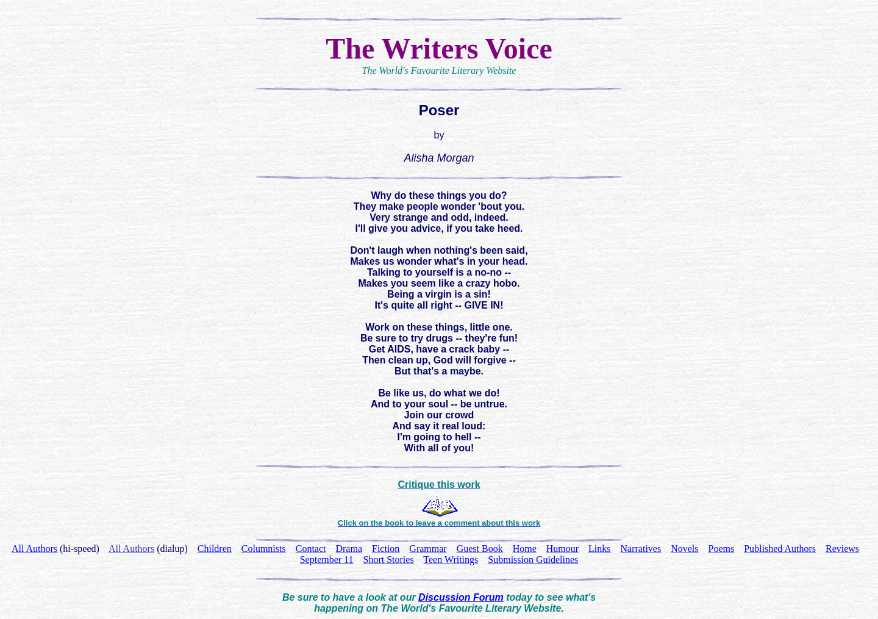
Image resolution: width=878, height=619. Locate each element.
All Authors (131, 548)
